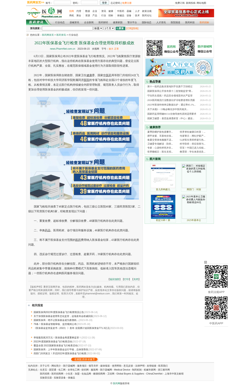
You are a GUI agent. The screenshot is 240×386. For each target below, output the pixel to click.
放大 (111, 48)
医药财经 (103, 22)
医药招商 (44, 373)
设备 (129, 15)
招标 (110, 15)
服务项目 (82, 365)
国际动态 (146, 22)
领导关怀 (93, 365)
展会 (78, 15)
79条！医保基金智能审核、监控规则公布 (55, 324)
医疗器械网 (69, 365)
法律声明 (140, 365)
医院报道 (175, 22)
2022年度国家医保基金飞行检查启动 (53, 341)
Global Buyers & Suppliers (130, 373)
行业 (103, 15)
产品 (94, 15)
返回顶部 (114, 279)
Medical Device (122, 369)
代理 (78, 11)
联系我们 (163, 365)
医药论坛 (147, 15)
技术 (137, 15)
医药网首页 (48, 35)
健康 (110, 11)
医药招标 (204, 22)
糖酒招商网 (99, 373)
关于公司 (44, 365)
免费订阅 (180, 3)
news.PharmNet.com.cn (62, 48)
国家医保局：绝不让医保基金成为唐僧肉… (56, 320)
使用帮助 (116, 365)
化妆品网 (86, 373)
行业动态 (60, 22)
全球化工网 (74, 369)
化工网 (61, 369)
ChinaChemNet (154, 373)
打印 (126, 279)
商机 (71, 15)
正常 (116, 48)
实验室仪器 (46, 377)
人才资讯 (161, 22)
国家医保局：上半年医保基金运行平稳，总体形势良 (61, 349)
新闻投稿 (190, 3)
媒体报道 (105, 365)
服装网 (94, 369)
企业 (94, 11)
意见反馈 (128, 365)
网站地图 (201, 3)
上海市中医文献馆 (174, 373)
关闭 (136, 279)
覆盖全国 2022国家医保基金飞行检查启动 (56, 345)
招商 (71, 11)
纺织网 (85, 369)
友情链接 (151, 365)
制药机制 (137, 369)
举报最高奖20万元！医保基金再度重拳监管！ (57, 337)
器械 (129, 11)
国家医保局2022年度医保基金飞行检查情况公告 (59, 312)
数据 (87, 11)
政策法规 (147, 11)
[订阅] (129, 28)
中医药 (120, 11)
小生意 (69, 373)
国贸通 (52, 369)
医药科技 (190, 22)
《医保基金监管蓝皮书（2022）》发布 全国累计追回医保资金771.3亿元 (72, 328)
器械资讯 (74, 22)
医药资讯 (61, 35)
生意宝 (43, 369)
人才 (137, 11)
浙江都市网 (164, 369)
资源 (87, 15)
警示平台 (132, 22)
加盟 (77, 373)
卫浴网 (111, 373)
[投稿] (135, 28)
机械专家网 (150, 369)
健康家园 (117, 22)
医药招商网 (57, 373)
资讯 (103, 11)
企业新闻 (89, 22)
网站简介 (56, 365)
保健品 (120, 15)
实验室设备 (60, 377)
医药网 (116, 383)
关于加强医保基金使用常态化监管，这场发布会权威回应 (63, 316)
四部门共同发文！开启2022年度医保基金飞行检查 (60, 353)
